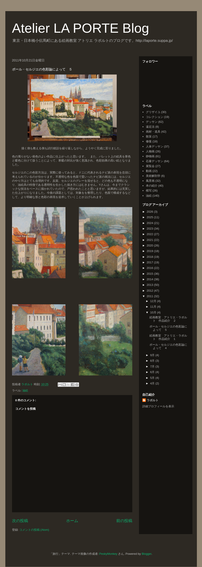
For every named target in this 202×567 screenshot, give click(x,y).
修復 (149, 141)
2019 (150, 251)
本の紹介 (151, 185)
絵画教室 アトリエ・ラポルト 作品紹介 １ (168, 337)
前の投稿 (124, 521)
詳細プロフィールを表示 (158, 406)
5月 (152, 377)
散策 (149, 136)
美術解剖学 (153, 176)
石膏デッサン (154, 161)
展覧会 (150, 166)
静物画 (150, 156)
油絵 (25, 390)
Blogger (146, 553)
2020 (150, 245)
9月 (152, 355)
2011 (150, 296)
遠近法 (150, 126)
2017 (150, 262)
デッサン (151, 121)
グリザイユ (153, 112)
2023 (150, 228)
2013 (150, 285)
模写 (149, 190)
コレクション (154, 117)
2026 (150, 211)
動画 (149, 171)
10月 (153, 312)
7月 (152, 366)
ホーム (72, 521)
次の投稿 (20, 521)
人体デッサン (154, 146)
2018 (150, 256)
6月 (152, 372)
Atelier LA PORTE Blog (80, 28)
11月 (153, 306)
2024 (150, 223)
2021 (150, 240)
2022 (150, 234)
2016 (150, 268)
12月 (153, 301)
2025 (150, 217)
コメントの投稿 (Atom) (34, 529)
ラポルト (152, 400)
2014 (150, 279)
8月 (152, 360)
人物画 (150, 151)
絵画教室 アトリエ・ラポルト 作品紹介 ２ (168, 319)
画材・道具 (153, 131)
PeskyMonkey (108, 553)
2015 (150, 273)
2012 (150, 290)
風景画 (150, 180)
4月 (152, 383)
